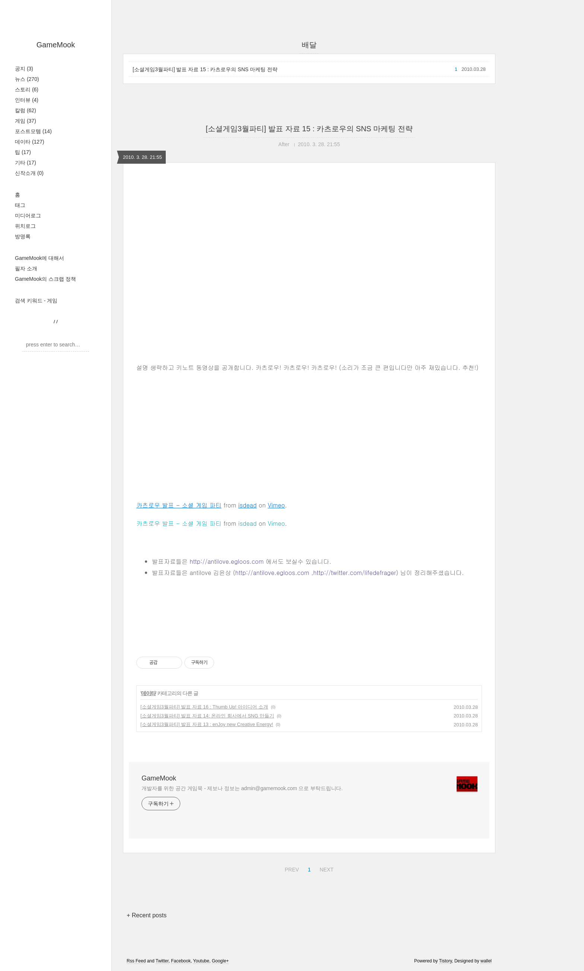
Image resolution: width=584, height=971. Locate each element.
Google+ (220, 961)
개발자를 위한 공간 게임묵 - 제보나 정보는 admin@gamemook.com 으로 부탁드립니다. (242, 788)
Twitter (162, 961)
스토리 (26, 89)
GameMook (55, 45)
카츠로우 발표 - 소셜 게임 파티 (179, 505)
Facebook (181, 961)
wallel (486, 961)
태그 (20, 205)
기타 (25, 163)
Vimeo (276, 505)
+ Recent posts (146, 915)
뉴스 (27, 79)
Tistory (445, 961)
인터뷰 (26, 100)
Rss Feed (136, 961)
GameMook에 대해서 (39, 258)
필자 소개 (26, 268)
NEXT (325, 868)
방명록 (23, 236)
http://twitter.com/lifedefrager (354, 572)
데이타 (29, 142)
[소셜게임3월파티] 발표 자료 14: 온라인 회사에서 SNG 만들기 (207, 716)
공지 (24, 69)
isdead (247, 505)
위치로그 (25, 226)
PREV (291, 868)
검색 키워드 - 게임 (36, 301)
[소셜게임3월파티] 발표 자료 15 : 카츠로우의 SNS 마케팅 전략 (205, 69)
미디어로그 (28, 216)
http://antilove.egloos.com (227, 561)
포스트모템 (33, 131)
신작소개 (29, 173)
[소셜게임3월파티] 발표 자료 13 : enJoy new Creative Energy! (206, 724)
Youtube (201, 961)
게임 (25, 121)
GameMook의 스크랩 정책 (45, 279)
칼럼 (25, 110)
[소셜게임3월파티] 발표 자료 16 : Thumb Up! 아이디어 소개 (204, 707)
